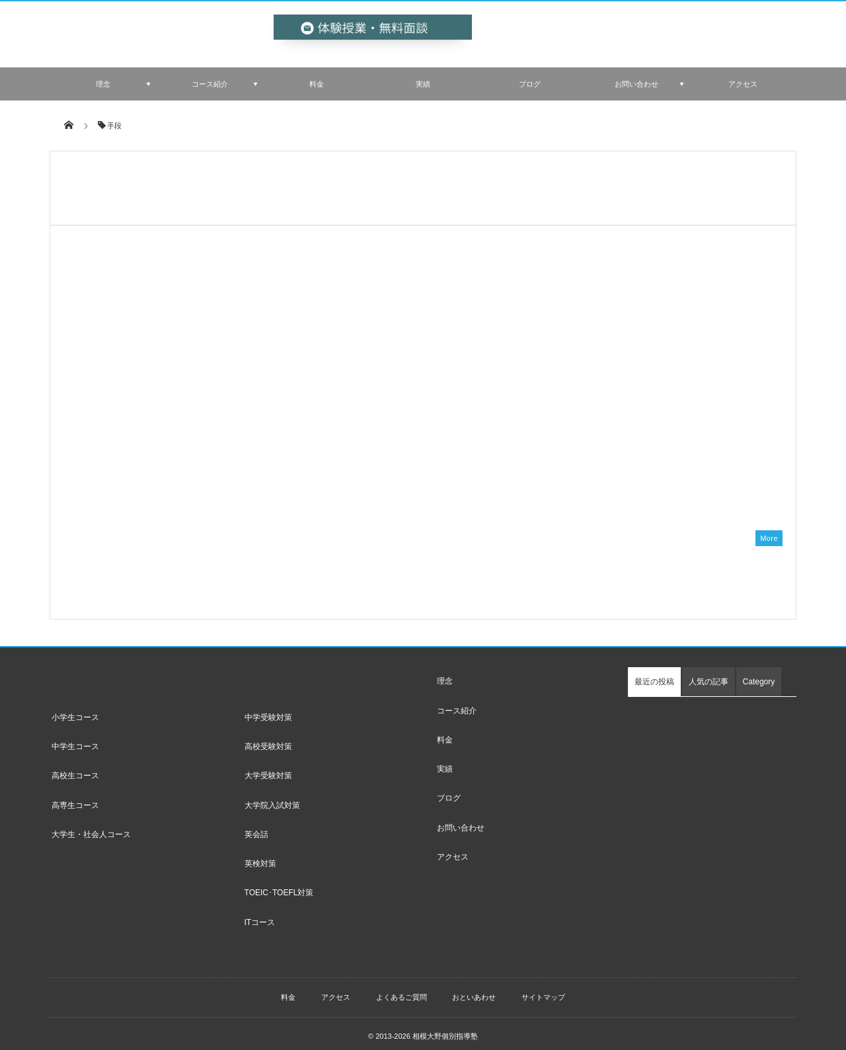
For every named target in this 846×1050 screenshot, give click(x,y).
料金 (316, 84)
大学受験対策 (268, 769)
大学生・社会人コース (91, 827)
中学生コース (75, 740)
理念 (103, 84)
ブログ (530, 84)
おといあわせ (474, 990)
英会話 (256, 827)
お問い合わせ (636, 84)
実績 (423, 84)
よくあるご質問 (401, 990)
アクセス (742, 84)
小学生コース (75, 710)
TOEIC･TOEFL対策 (279, 886)
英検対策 (260, 857)
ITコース (260, 915)
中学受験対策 (268, 710)
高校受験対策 (268, 740)
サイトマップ (543, 990)
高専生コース (75, 798)
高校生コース (75, 769)
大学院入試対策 (272, 798)
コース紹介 (210, 84)
